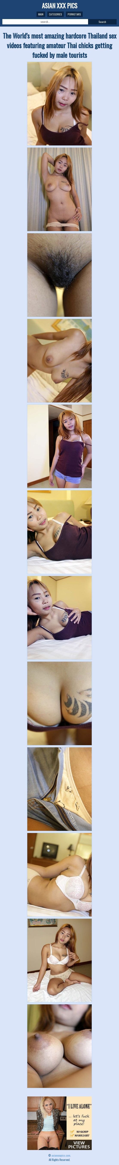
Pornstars (74, 14)
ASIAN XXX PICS (59, 5)
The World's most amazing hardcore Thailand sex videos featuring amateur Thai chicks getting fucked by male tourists (59, 45)
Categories (55, 14)
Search (102, 22)
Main (40, 14)
